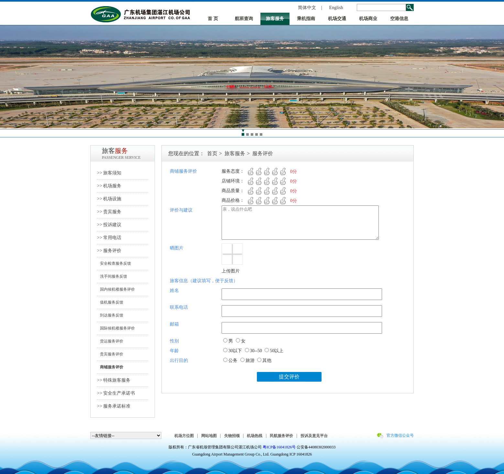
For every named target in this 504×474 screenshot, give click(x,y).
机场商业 (368, 18)
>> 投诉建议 (109, 224)
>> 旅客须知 (109, 172)
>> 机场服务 (109, 185)
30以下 (235, 350)
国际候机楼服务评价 (116, 328)
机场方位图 (184, 436)
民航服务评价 (281, 436)
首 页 (213, 18)
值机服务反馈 (110, 302)
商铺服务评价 (110, 367)
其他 (266, 360)
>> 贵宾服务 (109, 211)
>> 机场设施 (109, 198)
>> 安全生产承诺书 (116, 393)
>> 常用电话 (109, 237)
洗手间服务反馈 (112, 276)
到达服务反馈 (110, 315)
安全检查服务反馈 (114, 263)
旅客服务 (275, 18)
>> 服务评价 (109, 250)
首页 (212, 153)
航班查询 (244, 18)
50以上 (276, 350)
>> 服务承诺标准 (113, 406)
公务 (232, 360)
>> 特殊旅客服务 (113, 380)
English (336, 7)
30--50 (256, 350)
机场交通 (337, 18)
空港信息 (399, 18)
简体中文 (307, 7)
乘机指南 (306, 18)
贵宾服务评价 (110, 354)
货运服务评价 (110, 341)
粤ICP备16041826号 (279, 447)
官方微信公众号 (400, 435)
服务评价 (262, 153)
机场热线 (254, 436)
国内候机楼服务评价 (116, 289)
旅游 (250, 360)
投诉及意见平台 (314, 436)
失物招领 (232, 436)
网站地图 (209, 436)
